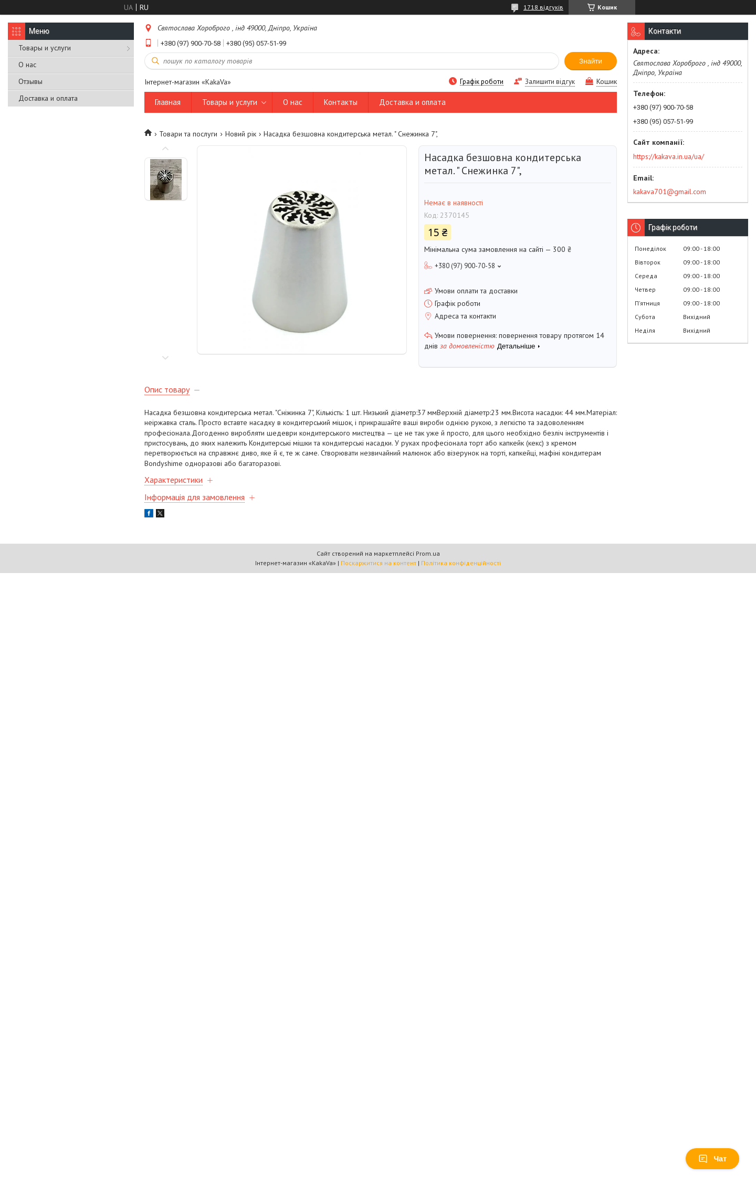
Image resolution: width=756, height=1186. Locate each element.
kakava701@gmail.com (669, 191)
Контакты (341, 102)
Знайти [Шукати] (590, 61)
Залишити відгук (550, 81)
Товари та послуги (188, 134)
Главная (168, 102)
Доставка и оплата (48, 98)
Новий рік (240, 134)
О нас (27, 64)
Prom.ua (428, 553)
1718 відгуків (543, 7)
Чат (712, 1158)
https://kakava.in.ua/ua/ (668, 156)
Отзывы (30, 81)
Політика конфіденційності (461, 563)
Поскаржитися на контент (378, 563)
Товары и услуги (44, 47)
